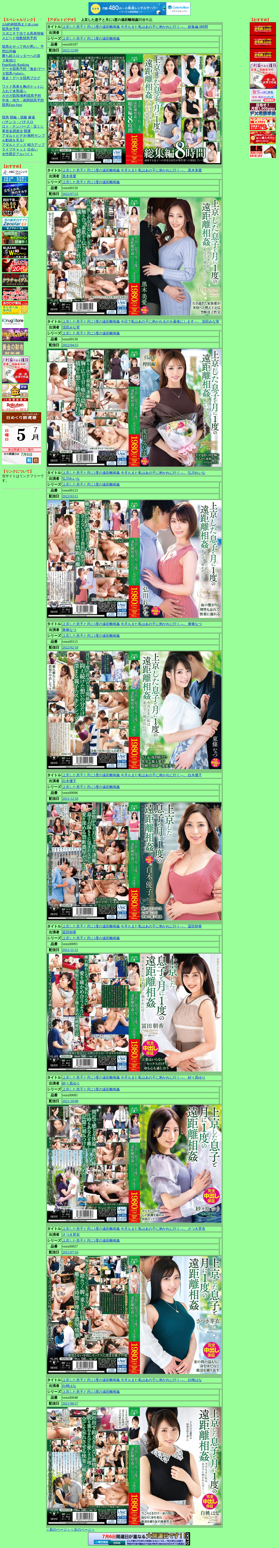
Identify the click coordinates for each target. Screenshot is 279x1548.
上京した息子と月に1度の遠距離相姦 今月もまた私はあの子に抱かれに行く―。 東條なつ (132, 624)
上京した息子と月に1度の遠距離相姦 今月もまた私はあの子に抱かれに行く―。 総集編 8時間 (135, 27)
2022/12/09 (70, 50)
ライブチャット (14, 149)
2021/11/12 (70, 950)
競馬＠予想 (10, 29)
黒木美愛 (69, 176)
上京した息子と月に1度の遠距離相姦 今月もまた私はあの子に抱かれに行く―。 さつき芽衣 (133, 1229)
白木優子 (69, 781)
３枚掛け (9, 60)
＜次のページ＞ (82, 1529)
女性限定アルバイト (17, 154)
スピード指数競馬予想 (19, 38)
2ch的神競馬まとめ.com (20, 24)
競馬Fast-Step (12, 105)
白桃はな (69, 1386)
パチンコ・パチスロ (17, 122)
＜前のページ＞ (58, 1529)
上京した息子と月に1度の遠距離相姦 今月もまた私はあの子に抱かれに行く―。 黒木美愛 (132, 170)
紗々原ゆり (71, 1083)
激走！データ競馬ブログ (21, 78)
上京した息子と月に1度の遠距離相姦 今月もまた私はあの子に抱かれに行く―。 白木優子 (132, 775)
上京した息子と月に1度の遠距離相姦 (91, 38)
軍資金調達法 (12, 131)
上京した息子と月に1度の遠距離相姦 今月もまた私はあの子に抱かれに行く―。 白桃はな (132, 1380)
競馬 (5, 117)
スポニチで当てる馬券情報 (23, 33)
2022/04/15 (70, 345)
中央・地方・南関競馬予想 (23, 100)
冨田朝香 (69, 932)
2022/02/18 (70, 647)
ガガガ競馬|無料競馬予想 (21, 96)
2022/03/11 (70, 496)
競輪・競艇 (18, 117)
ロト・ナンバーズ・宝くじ (23, 126)
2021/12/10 (70, 799)
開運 (27, 131)
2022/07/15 (70, 194)
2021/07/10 (70, 1252)
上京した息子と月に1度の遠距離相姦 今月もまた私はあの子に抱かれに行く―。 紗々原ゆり (133, 1077)
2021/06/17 (70, 1403)
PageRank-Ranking (15, 65)
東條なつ (69, 630)
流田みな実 (71, 327)
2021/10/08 (70, 1101)
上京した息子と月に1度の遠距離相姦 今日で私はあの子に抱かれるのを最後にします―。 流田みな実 (140, 321)
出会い (32, 149)
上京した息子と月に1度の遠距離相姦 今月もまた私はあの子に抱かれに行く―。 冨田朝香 (132, 926)
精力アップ (36, 145)
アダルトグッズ (14, 145)
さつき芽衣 (71, 1234)
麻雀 (31, 117)
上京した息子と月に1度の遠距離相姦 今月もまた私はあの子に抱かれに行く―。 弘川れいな (133, 473)
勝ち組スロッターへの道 (21, 56)
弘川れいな (71, 478)
